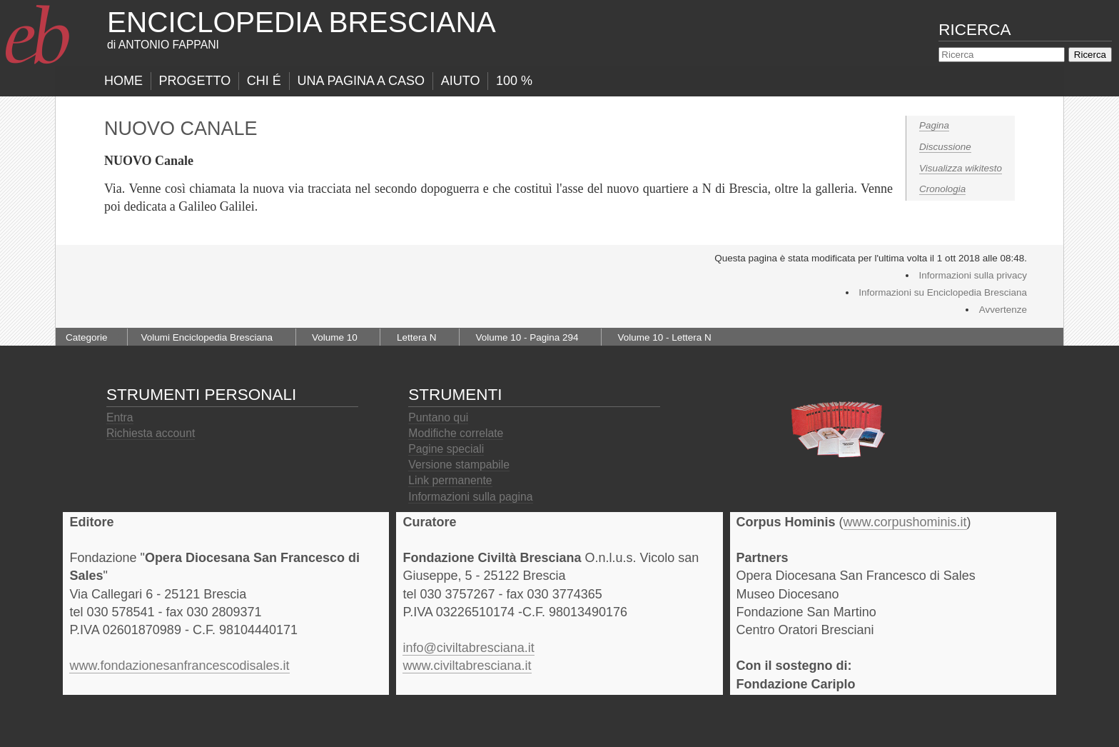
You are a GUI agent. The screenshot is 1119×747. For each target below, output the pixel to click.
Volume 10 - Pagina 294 (526, 337)
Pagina (934, 125)
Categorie (87, 337)
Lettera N (417, 337)
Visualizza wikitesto (960, 168)
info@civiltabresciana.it (468, 648)
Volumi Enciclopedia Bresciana (207, 337)
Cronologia (942, 189)
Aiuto (460, 81)
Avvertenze (1003, 309)
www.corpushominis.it (905, 522)
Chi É (264, 81)
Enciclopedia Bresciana (301, 22)
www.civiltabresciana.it (466, 665)
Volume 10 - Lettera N (665, 337)
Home (123, 81)
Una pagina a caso (361, 81)
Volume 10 (335, 337)
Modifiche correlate (455, 433)
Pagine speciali (446, 449)
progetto (195, 81)
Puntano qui (438, 417)
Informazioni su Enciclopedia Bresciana (943, 292)
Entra (119, 417)
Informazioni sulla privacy (972, 275)
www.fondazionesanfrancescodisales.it (179, 665)
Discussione (945, 146)
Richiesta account (150, 433)
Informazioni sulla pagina (470, 497)
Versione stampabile (459, 464)
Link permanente (450, 480)
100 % (514, 81)
